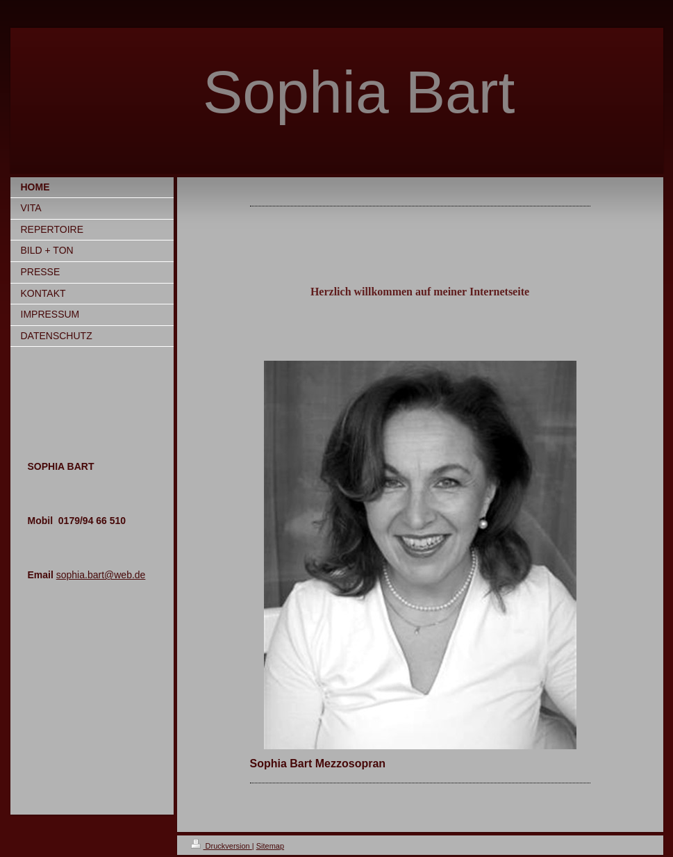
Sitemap (270, 846)
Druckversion (221, 846)
